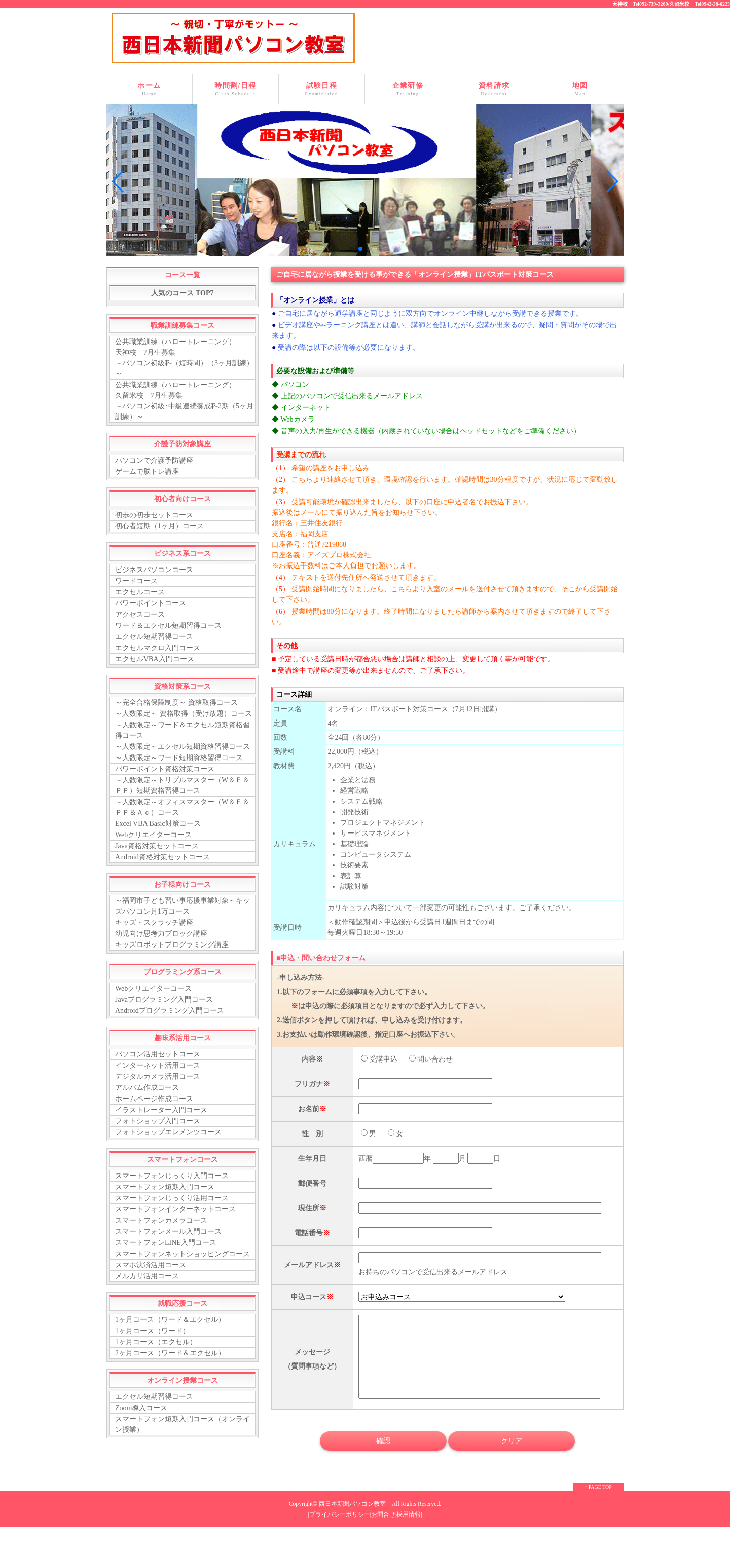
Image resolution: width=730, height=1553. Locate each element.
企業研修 (408, 89)
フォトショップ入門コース (157, 1121)
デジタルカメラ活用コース (157, 1076)
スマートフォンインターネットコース (175, 1209)
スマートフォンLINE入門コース (165, 1242)
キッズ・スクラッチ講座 (154, 922)
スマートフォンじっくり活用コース (172, 1198)
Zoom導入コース (141, 1408)
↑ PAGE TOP (598, 1502)
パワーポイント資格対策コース (164, 769)
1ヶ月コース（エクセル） (156, 1342)
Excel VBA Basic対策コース (158, 823)
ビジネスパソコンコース (154, 570)
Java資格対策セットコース (157, 846)
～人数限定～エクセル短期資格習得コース (182, 746)
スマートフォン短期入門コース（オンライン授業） (182, 1424)
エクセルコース (140, 592)
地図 (580, 89)
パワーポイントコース (150, 603)
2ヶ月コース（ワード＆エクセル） (170, 1353)
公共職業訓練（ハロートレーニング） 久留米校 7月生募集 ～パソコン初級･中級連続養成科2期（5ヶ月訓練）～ (184, 401)
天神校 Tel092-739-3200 (640, 4)
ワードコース (136, 581)
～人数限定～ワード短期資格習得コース (179, 758)
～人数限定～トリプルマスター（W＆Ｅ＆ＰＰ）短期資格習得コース (182, 785)
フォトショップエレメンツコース (168, 1132)
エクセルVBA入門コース (154, 659)
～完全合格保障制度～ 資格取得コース (176, 702)
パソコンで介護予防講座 (154, 460)
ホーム (149, 89)
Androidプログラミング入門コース (169, 1010)
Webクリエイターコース (153, 835)
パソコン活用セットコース (157, 1054)
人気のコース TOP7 (182, 293)
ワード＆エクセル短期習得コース (168, 625)
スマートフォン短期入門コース (164, 1187)
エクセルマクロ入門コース (157, 648)
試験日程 (321, 89)
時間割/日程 (235, 89)
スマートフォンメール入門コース (168, 1231)
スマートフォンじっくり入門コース (172, 1176)
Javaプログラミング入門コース (164, 999)
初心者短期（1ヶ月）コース (159, 526)
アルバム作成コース (147, 1087)
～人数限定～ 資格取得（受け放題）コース (183, 713)
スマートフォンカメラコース (161, 1220)
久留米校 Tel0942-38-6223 (699, 4)
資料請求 (494, 89)
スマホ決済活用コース (150, 1265)
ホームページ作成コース (154, 1099)
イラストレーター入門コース (161, 1110)
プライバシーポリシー (339, 1530)
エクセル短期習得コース (154, 636)
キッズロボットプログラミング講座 (172, 945)
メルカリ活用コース (147, 1276)
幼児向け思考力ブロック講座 (161, 933)
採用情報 (408, 1530)
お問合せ (383, 1530)
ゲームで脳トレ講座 (147, 471)
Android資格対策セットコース (162, 857)
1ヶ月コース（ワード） (152, 1331)
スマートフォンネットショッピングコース (182, 1254)
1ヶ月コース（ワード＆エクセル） (170, 1319)
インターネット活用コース (157, 1065)
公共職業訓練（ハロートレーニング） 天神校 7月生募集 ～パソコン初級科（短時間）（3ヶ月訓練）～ (184, 357)
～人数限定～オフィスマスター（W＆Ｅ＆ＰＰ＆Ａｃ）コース (182, 807)
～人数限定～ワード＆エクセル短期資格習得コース (182, 730)
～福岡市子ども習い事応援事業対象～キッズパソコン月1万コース (182, 906)
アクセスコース (140, 614)
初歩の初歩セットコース (154, 515)
